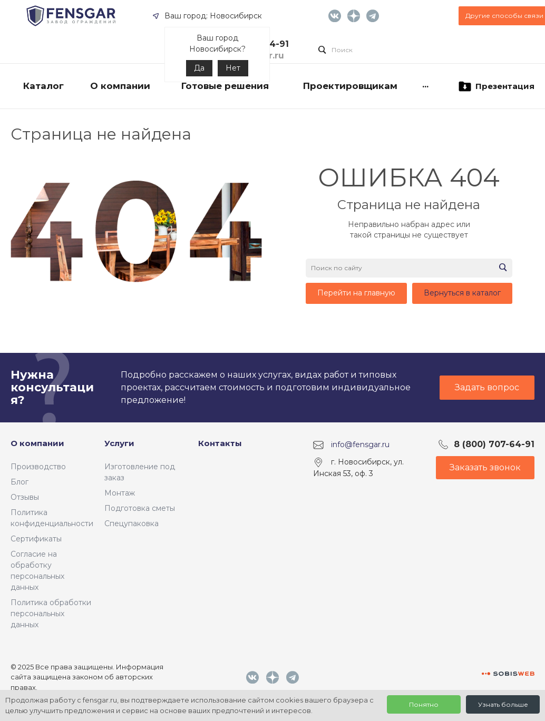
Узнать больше (503, 704)
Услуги (119, 443)
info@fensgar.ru (360, 444)
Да (199, 68)
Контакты (220, 443)
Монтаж (119, 493)
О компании (37, 443)
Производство (38, 466)
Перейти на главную (356, 293)
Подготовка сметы (139, 508)
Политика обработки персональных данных (51, 613)
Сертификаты (36, 539)
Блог (19, 482)
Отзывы (25, 497)
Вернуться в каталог (462, 293)
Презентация (495, 86)
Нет (233, 68)
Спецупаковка (131, 523)
